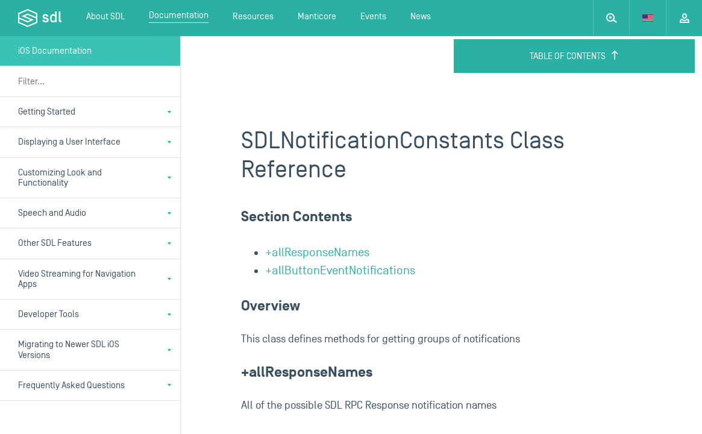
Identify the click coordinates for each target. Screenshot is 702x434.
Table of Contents (574, 56)
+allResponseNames (317, 252)
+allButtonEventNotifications (340, 270)
